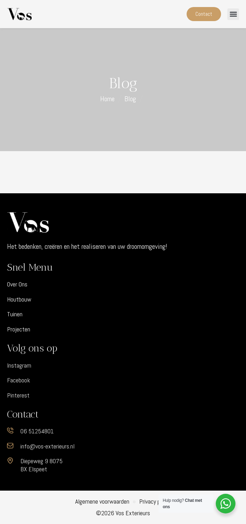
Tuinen (14, 314)
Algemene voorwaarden (102, 501)
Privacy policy (155, 501)
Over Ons (17, 284)
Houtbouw (19, 299)
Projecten (18, 329)
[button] (233, 14)
